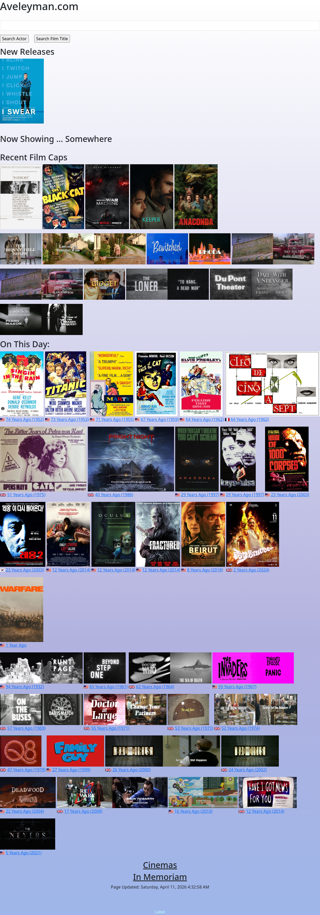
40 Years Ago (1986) (114, 494)
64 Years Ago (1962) (205, 419)
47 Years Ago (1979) (26, 770)
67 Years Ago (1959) (160, 419)
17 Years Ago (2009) (83, 811)
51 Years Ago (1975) (26, 494)
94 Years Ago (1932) (25, 686)
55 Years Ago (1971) (110, 728)
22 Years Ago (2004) (25, 811)
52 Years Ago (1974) (241, 728)
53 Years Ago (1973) (194, 728)
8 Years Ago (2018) (205, 570)
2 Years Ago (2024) (251, 570)
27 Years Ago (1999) (71, 770)
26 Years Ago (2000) (131, 770)
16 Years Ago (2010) (193, 811)
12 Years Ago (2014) (71, 570)
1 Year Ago (16, 645)
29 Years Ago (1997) (200, 494)
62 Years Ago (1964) (155, 686)
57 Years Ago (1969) (26, 728)
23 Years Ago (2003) (290, 494)
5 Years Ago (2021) (23, 853)
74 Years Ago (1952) (25, 419)
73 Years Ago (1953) (70, 419)
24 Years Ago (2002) (248, 770)
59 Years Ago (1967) (237, 686)
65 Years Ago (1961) (108, 686)
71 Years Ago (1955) (115, 419)
